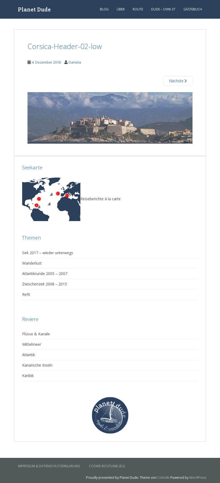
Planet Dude (34, 9)
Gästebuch (192, 9)
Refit (26, 294)
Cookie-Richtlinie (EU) (107, 466)
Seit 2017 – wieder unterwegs (47, 252)
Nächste (178, 80)
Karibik (28, 375)
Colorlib (163, 477)
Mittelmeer (31, 344)
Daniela (75, 62)
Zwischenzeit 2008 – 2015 (44, 283)
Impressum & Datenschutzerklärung (49, 466)
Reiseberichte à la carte (71, 198)
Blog (104, 9)
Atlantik (28, 354)
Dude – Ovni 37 (163, 9)
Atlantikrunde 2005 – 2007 (44, 273)
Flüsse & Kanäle (36, 333)
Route (138, 9)
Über (121, 9)
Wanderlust (32, 263)
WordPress (197, 477)
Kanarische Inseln (37, 365)
